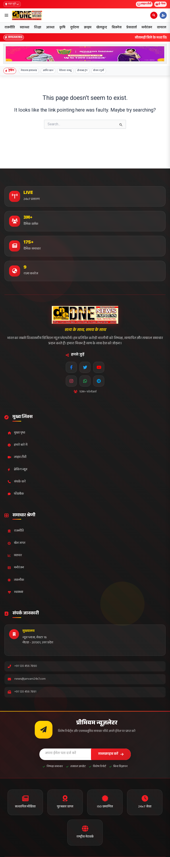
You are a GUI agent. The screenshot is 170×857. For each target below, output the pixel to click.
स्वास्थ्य (24, 28)
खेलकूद (101, 28)
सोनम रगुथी (98, 71)
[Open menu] (6, 15)
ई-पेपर (160, 4)
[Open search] (153, 15)
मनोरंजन (147, 28)
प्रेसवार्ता (131, 28)
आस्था (50, 28)
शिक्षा (37, 28)
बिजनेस (117, 28)
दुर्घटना (74, 28)
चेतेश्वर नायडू (65, 71)
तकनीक (16, 580)
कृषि (62, 28)
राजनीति (10, 28)
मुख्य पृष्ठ (16, 433)
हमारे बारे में (17, 445)
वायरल (161, 28)
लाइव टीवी (144, 4)
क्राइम (87, 28)
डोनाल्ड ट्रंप (82, 71)
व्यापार (15, 555)
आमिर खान (48, 71)
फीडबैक (16, 494)
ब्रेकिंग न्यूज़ (17, 469)
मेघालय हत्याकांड (29, 71)
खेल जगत (16, 543)
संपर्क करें (17, 482)
